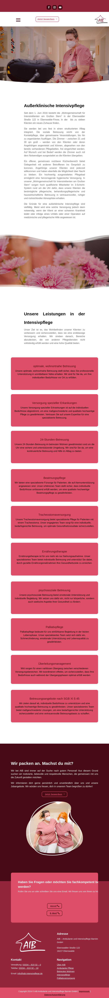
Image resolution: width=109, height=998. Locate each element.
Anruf (53, 906)
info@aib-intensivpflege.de (30, 973)
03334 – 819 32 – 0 (32, 964)
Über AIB (61, 964)
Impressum (84, 991)
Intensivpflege (63, 975)
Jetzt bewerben (46, 19)
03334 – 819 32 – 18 (28, 968)
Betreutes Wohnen (66, 971)
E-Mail (53, 913)
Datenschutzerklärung (54, 995)
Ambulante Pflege (65, 968)
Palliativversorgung (66, 978)
